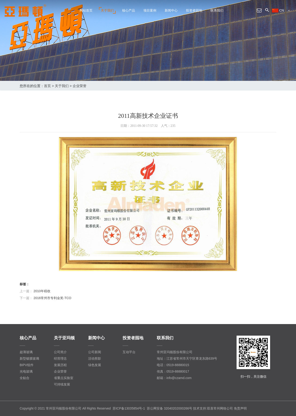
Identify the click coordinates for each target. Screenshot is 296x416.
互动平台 (129, 352)
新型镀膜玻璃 (29, 358)
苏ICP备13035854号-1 (129, 408)
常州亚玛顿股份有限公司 (174, 352)
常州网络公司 (223, 408)
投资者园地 (194, 10)
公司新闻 (94, 352)
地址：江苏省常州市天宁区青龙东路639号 (187, 358)
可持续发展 (62, 384)
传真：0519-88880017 (173, 371)
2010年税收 (42, 291)
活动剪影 (94, 358)
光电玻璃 (26, 371)
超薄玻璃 (26, 352)
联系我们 (216, 10)
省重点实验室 (63, 378)
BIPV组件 (27, 365)
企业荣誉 (79, 86)
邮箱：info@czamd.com (174, 378)
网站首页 (86, 10)
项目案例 (149, 10)
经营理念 (60, 358)
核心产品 (128, 10)
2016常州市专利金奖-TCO (52, 298)
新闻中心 (171, 10)
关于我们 (107, 10)
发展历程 (60, 365)
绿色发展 (94, 365)
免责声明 (240, 408)
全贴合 (24, 378)
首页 (47, 86)
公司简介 (60, 352)
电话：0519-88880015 (173, 365)
